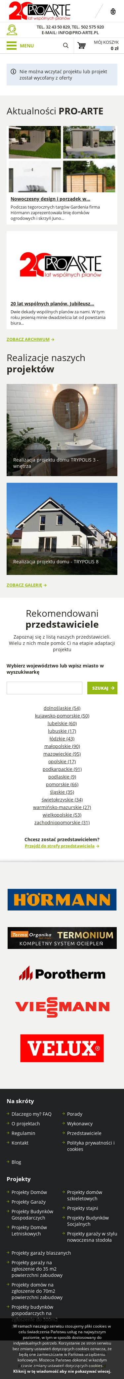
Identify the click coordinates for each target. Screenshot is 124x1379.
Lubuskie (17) (62, 731)
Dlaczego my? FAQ (32, 1114)
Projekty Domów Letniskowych (29, 1230)
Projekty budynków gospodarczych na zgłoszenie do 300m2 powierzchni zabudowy (37, 1316)
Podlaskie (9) (62, 777)
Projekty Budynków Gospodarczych (32, 1214)
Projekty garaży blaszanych (41, 1253)
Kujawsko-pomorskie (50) (62, 716)
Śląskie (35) (62, 792)
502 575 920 (92, 27)
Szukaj (100, 688)
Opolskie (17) (62, 761)
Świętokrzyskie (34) (62, 799)
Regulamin (23, 1133)
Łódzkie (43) (62, 738)
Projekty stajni (82, 1208)
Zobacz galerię (24, 585)
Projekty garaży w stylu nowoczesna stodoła (92, 1236)
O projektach (26, 1123)
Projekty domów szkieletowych (84, 1195)
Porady (74, 1114)
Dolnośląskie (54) (62, 708)
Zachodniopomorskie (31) (62, 822)
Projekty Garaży (29, 1202)
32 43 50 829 (58, 27)
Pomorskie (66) (62, 784)
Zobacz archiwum (28, 339)
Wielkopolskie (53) (62, 815)
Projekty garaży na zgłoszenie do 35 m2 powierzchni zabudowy (37, 1268)
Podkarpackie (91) (62, 769)
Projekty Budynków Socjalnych (88, 1221)
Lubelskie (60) (62, 723)
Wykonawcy (80, 1123)
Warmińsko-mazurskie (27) (62, 807)
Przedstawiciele (84, 1133)
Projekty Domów (29, 1192)
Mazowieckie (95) (62, 754)
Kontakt (20, 1143)
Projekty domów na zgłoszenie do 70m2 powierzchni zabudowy (37, 1291)
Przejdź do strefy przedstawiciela (60, 846)
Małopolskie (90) (62, 746)
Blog (16, 1162)
